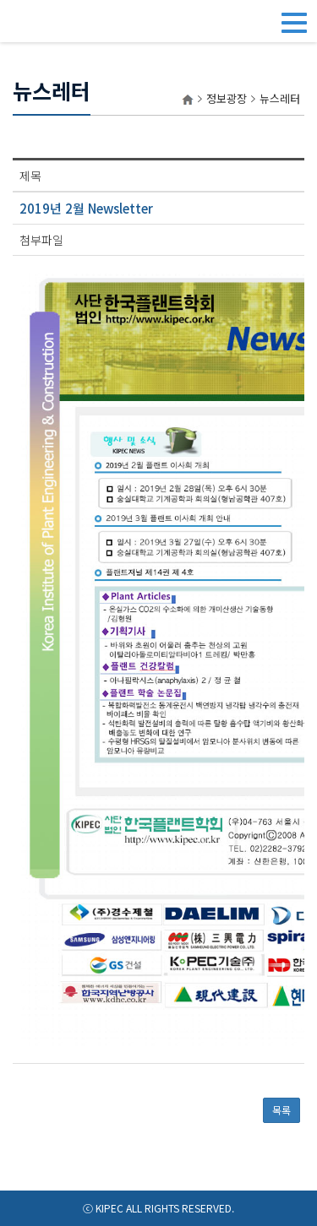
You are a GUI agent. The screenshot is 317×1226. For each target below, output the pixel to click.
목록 (281, 1110)
